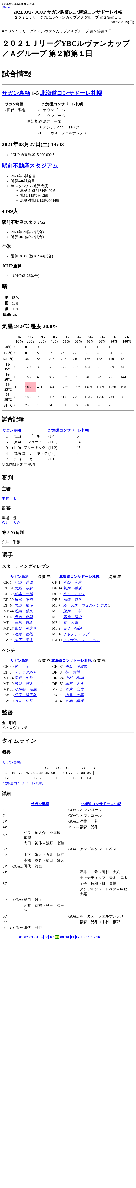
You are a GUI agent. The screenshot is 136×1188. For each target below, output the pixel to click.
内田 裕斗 (23, 605)
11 (72, 937)
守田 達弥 (23, 582)
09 (62, 937)
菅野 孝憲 (72, 582)
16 (98, 937)
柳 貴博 (72, 672)
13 (83, 937)
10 (67, 937)
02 (26, 937)
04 (36, 937)
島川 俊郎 (23, 617)
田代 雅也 (23, 600)
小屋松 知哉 (25, 689)
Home (6, 7)
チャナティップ (76, 634)
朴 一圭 (21, 666)
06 (46, 937)
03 (31, 937)
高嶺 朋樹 (72, 617)
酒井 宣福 (23, 634)
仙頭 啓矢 (23, 611)
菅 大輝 (70, 623)
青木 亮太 (74, 689)
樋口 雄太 (23, 683)
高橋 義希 (23, 623)
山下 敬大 (23, 640)
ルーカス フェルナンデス (85, 605)
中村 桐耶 (74, 678)
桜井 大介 (11, 523)
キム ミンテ (74, 594)
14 (88, 937)
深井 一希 (72, 611)
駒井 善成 (72, 588)
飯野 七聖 (23, 678)
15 (93, 937)
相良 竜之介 (25, 628)
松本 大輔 (23, 594)
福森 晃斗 (72, 600)
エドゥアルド (25, 672)
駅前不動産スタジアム (30, 166)
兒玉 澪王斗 (25, 695)
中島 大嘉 (74, 695)
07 (52, 937)
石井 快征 (23, 701)
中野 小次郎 (76, 666)
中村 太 (9, 498)
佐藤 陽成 (74, 701)
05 (41, 937)
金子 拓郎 (72, 628)
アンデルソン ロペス (81, 640)
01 (21, 937)
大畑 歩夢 (23, 588)
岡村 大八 (74, 683)
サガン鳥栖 (16, 93)
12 (77, 937)
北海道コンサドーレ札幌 (71, 93)
